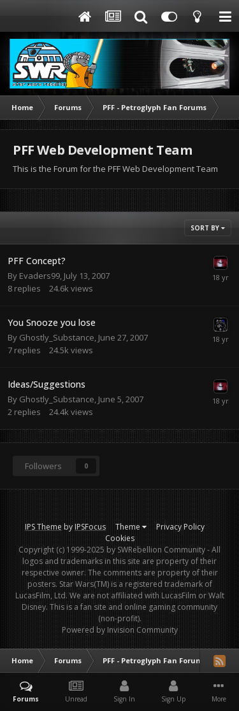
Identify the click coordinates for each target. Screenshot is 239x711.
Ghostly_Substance (56, 337)
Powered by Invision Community (120, 629)
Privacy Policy (180, 526)
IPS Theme (43, 526)
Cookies (119, 538)
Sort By (208, 227)
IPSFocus (90, 526)
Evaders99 (39, 275)
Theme (131, 526)
